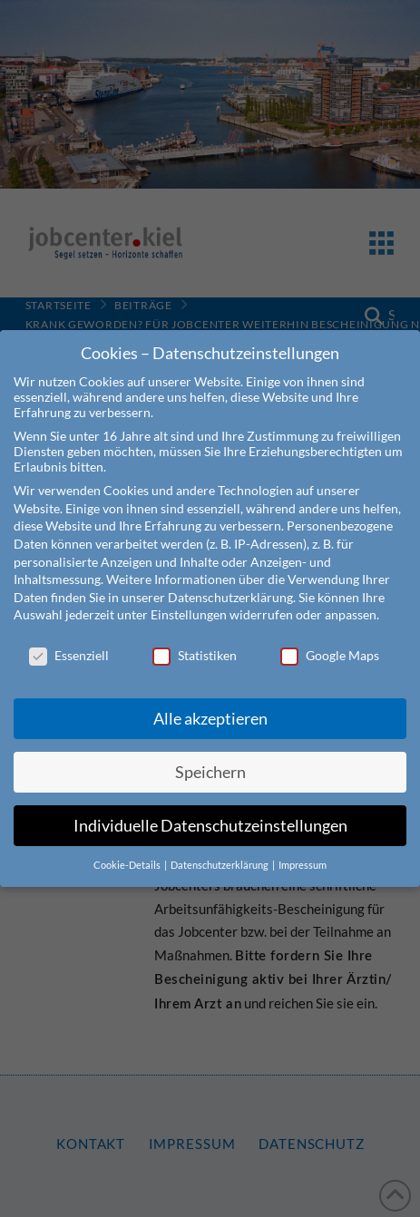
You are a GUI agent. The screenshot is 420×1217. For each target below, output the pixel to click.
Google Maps (329, 639)
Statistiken (194, 639)
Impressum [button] (302, 848)
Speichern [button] (210, 755)
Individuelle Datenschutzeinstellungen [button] (210, 809)
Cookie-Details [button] (127, 848)
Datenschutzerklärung (230, 581)
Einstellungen (189, 598)
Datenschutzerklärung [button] (220, 848)
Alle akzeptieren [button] (210, 702)
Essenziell (69, 639)
